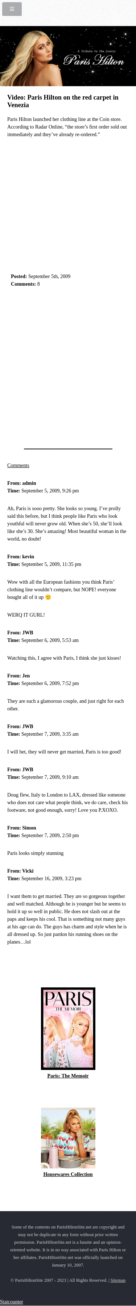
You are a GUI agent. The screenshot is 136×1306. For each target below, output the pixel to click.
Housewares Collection (67, 1174)
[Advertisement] (68, 366)
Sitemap (118, 1280)
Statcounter (11, 1302)
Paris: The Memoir (67, 1076)
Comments (18, 465)
